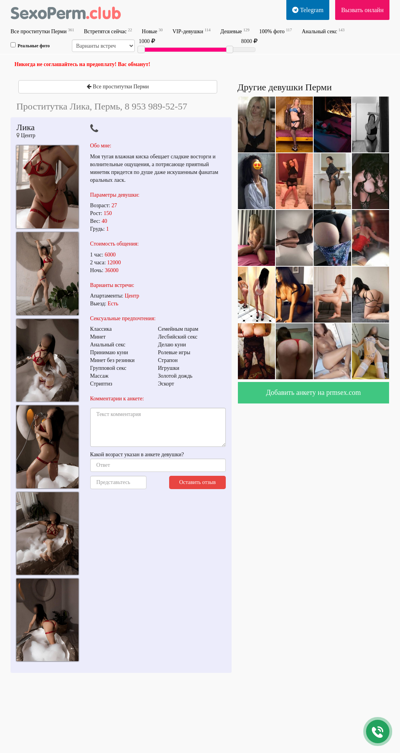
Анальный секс (323, 31)
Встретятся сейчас (108, 31)
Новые (152, 31)
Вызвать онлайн (362, 10)
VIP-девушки (191, 31)
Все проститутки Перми (42, 31)
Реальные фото (30, 45)
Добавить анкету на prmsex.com (313, 392)
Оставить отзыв (197, 482)
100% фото (275, 31)
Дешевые (234, 31)
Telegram (307, 10)
